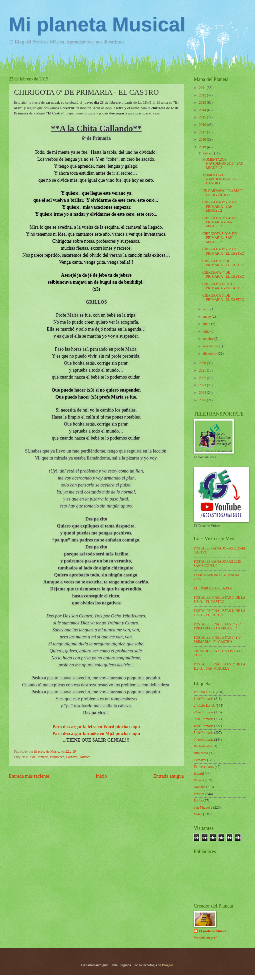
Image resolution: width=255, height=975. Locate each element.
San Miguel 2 (203, 807)
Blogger (167, 965)
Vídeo (198, 814)
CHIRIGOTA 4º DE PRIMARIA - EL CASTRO (223, 275)
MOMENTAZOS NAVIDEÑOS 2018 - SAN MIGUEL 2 (222, 164)
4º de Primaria (204, 726)
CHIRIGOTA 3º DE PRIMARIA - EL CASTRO (223, 263)
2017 (203, 132)
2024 (203, 393)
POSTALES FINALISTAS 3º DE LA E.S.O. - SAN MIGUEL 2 (219, 666)
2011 (203, 88)
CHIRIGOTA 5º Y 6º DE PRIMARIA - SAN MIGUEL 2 (219, 238)
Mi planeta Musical (97, 24)
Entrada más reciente (29, 776)
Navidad (200, 787)
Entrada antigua (168, 776)
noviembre (211, 346)
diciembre (210, 354)
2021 (203, 370)
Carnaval (72, 757)
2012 (203, 95)
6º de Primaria (38, 757)
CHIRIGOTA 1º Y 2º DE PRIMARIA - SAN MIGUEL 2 (219, 206)
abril (206, 309)
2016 (203, 125)
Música (85, 757)
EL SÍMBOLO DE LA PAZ (213, 588)
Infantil (199, 773)
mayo (207, 316)
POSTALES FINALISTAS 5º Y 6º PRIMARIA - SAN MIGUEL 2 (217, 626)
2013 (203, 102)
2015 (203, 117)
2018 (203, 139)
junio (207, 324)
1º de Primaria (204, 699)
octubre (208, 339)
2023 (203, 385)
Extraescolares (204, 767)
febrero (208, 153)
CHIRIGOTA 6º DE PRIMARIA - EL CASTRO (223, 298)
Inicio (101, 776)
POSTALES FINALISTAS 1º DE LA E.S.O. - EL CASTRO (219, 613)
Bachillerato (202, 746)
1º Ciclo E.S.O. (204, 692)
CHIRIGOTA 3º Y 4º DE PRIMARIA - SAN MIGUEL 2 (219, 222)
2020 (203, 363)
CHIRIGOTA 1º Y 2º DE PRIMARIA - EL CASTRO (223, 251)
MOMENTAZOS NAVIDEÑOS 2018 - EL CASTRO (221, 179)
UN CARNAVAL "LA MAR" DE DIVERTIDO (222, 193)
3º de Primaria (204, 719)
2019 (203, 147)
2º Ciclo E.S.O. (204, 705)
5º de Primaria (204, 733)
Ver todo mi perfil (206, 938)
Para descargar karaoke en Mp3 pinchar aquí (96, 733)
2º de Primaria (204, 712)
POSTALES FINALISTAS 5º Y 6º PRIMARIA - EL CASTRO (217, 640)
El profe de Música (212, 931)
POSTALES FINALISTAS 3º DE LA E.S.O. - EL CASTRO (219, 600)
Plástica (199, 794)
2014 (203, 110)
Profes (198, 801)
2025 (203, 400)
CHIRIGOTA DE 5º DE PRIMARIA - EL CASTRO (223, 286)
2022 (203, 378)
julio (206, 331)
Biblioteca (57, 757)
